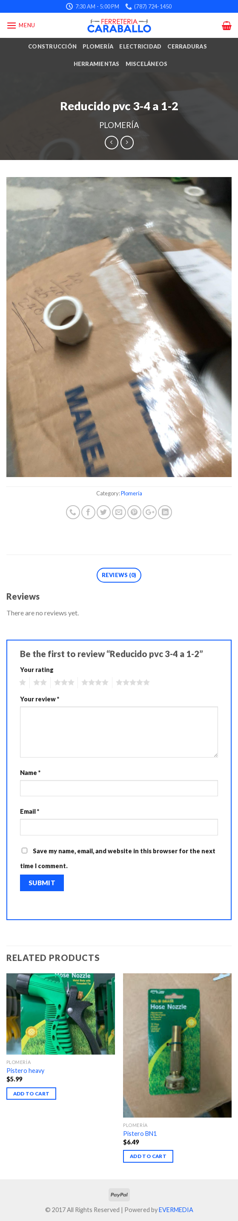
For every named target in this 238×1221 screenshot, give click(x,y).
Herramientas (97, 63)
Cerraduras (187, 46)
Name (30, 772)
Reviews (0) (119, 575)
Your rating (37, 669)
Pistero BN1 (140, 1133)
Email (29, 811)
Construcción (52, 46)
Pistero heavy (25, 1070)
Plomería (98, 46)
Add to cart (31, 1093)
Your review (39, 699)
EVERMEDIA (176, 1209)
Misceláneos (147, 63)
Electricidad (140, 46)
